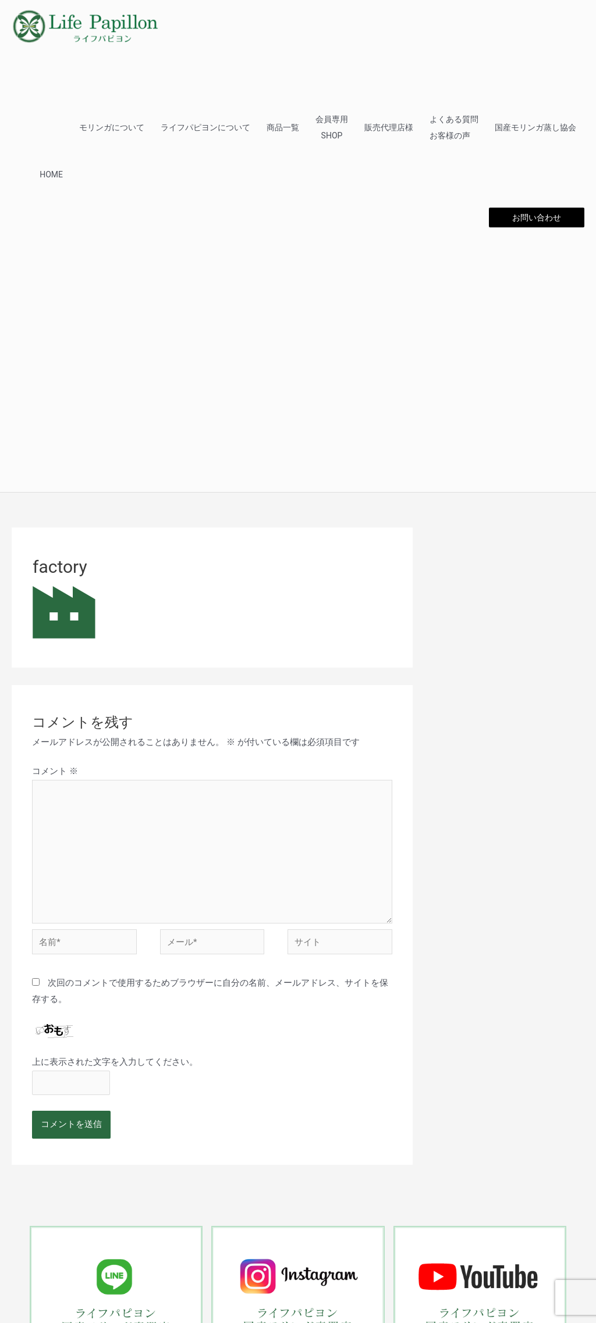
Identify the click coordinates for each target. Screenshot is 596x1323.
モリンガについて (111, 127)
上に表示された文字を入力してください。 (115, 1062)
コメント (55, 771)
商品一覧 (283, 127)
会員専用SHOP (331, 127)
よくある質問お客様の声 (454, 127)
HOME (51, 174)
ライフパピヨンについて (205, 127)
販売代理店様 (388, 127)
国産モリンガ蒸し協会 (535, 127)
